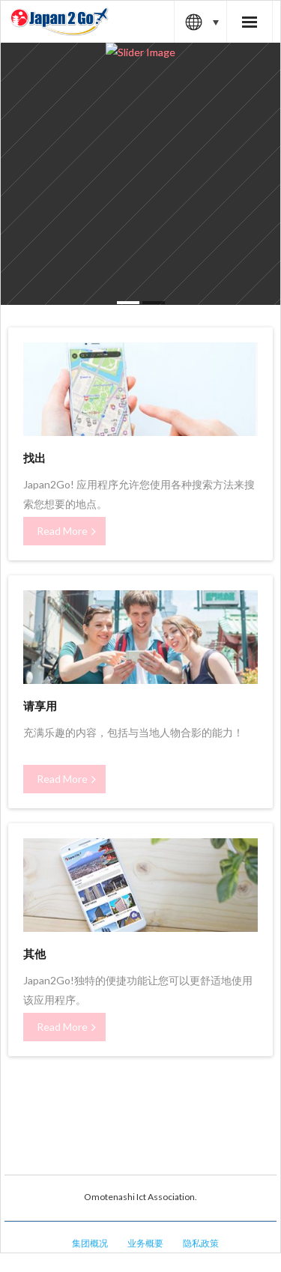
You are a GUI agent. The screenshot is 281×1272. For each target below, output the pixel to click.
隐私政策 (201, 1243)
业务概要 (145, 1243)
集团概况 (90, 1243)
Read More (62, 530)
